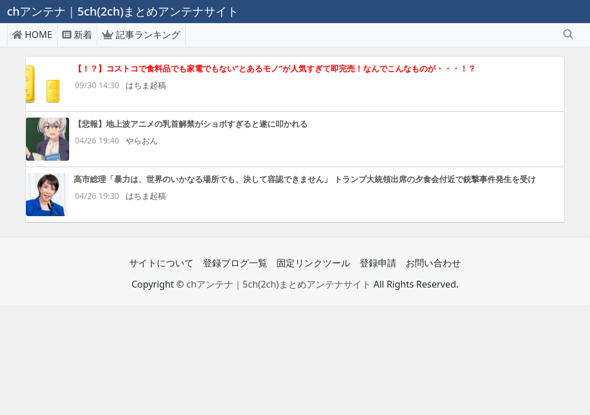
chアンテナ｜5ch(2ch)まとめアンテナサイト (278, 284)
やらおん (142, 140)
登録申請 (378, 262)
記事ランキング (141, 34)
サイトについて (161, 262)
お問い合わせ (433, 262)
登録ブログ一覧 (235, 262)
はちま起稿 (146, 85)
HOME (32, 34)
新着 (77, 34)
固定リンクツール (313, 262)
